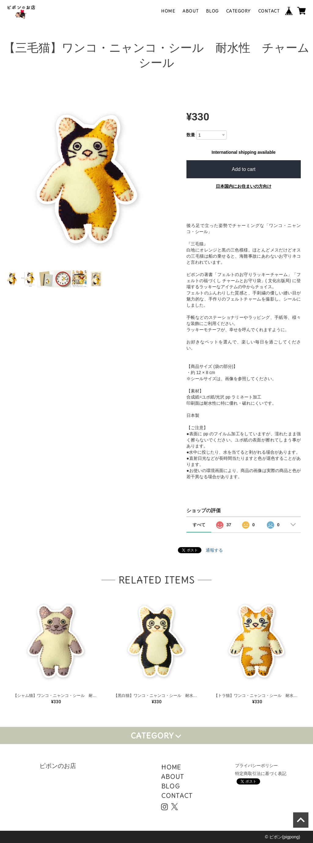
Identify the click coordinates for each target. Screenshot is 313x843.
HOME (168, 10)
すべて (199, 524)
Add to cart (243, 169)
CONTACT (269, 10)
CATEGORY (238, 10)
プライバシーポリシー (256, 765)
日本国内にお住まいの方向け (243, 186)
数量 (190, 134)
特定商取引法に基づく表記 (260, 773)
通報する (214, 550)
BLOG (212, 10)
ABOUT (190, 10)
